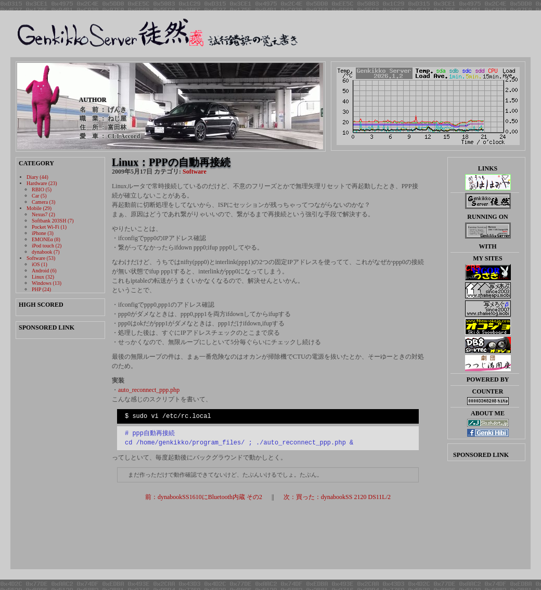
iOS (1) (39, 264)
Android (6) (44, 270)
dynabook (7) (46, 252)
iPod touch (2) (46, 245)
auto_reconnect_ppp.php (148, 390)
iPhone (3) (43, 233)
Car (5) (39, 196)
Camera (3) (43, 202)
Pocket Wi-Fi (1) (49, 227)
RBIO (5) (41, 189)
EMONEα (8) (46, 239)
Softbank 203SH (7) (53, 221)
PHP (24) (41, 289)
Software (195, 171)
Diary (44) (37, 177)
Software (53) (41, 258)
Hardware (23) (42, 183)
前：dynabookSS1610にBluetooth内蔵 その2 (203, 497)
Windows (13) (46, 283)
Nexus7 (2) (43, 214)
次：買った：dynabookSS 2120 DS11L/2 (337, 497)
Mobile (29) (39, 208)
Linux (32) (43, 277)
